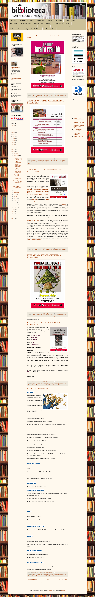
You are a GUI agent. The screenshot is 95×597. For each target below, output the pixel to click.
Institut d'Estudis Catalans (34, 239)
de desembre (16, 153)
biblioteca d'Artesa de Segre (54, 95)
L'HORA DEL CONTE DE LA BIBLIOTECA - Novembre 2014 (17, 176)
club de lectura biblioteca (49, 251)
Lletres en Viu (49, 23)
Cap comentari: (49, 93)
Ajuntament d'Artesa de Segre (36, 95)
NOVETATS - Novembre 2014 (38, 389)
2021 (13, 136)
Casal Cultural (58, 384)
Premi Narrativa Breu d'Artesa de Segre (61, 26)
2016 (13, 147)
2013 (13, 209)
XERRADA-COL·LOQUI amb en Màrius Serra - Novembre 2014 (17, 170)
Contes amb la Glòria (39, 23)
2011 (13, 213)
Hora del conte (13, 23)
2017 (13, 144)
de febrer (16, 204)
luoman (50, 590)
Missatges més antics (62, 579)
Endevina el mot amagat (25, 23)
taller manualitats (59, 96)
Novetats (50, 20)
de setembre (16, 192)
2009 (13, 218)
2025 (13, 128)
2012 (13, 211)
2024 (13, 130)
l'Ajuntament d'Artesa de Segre (37, 191)
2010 (13, 216)
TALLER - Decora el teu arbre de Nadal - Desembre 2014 (17, 158)
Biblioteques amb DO (44, 26)
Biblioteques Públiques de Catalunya (38, 192)
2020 (13, 138)
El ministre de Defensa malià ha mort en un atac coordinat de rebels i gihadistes (79, 125)
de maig (15, 198)
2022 (13, 134)
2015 (13, 149)
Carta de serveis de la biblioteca (26, 20)
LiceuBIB (68, 23)
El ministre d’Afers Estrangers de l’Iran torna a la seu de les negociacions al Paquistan (78, 132)
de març (15, 202)
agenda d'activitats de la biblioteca (37, 160)
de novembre (16, 155)
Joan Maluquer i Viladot (49, 28)
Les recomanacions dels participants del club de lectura (23, 26)
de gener (16, 207)
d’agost (15, 194)
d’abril (15, 200)
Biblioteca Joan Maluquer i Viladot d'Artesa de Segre (45, 96)
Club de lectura (58, 20)
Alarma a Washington (78, 136)
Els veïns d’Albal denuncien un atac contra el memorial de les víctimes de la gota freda (79, 120)
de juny (15, 196)
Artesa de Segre (46, 95)
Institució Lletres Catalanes (59, 251)
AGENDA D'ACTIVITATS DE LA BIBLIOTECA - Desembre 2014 (17, 164)
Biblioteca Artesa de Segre (16, 68)
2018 (13, 142)
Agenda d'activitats (41, 20)
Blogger (63, 590)
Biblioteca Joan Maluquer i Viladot (41, 161)
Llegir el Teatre (59, 23)
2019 (13, 140)
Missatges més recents (32, 579)
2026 (13, 125)
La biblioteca (13, 20)
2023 (13, 132)
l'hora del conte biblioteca (61, 316)
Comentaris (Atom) (38, 582)
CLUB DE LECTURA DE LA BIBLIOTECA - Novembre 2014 (18, 182)
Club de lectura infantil (70, 20)
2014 (13, 151)
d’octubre (16, 190)
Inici (48, 579)
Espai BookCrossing (36, 28)
